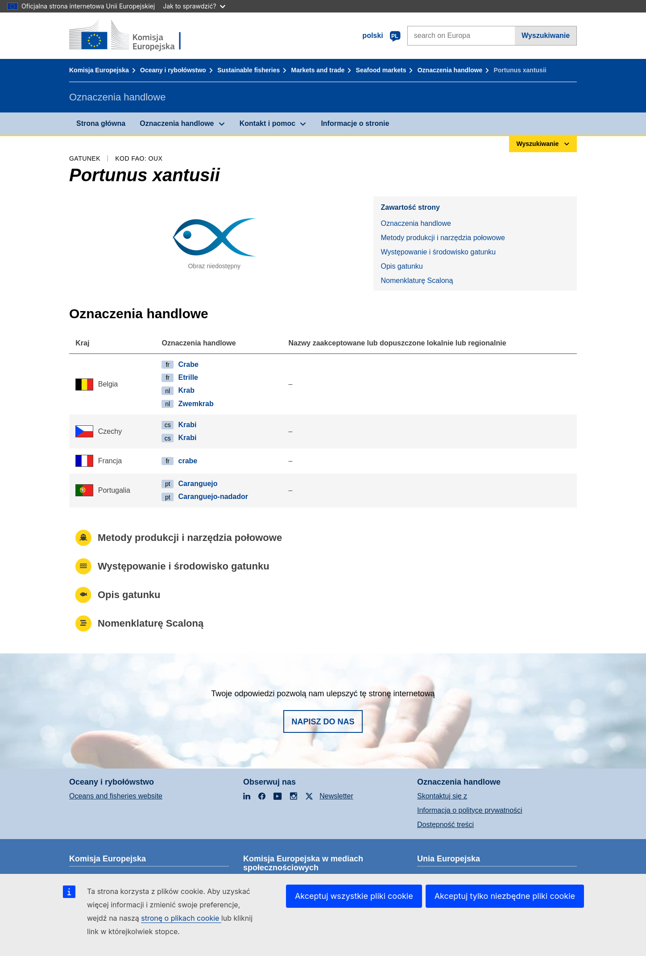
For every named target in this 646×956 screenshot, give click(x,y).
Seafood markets (381, 70)
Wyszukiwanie (546, 35)
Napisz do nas (322, 721)
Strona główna (100, 123)
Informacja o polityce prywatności (469, 810)
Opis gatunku (401, 266)
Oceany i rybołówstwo (173, 70)
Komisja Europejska (99, 70)
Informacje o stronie (355, 123)
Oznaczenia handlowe (450, 70)
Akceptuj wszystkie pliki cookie (354, 896)
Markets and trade (318, 70)
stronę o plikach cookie (181, 918)
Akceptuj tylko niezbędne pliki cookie (505, 896)
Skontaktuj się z (442, 796)
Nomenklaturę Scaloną (417, 280)
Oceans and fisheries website (115, 796)
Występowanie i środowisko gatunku (438, 252)
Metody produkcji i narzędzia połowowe (443, 237)
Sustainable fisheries (248, 70)
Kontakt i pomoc (267, 123)
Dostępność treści (445, 824)
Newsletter (336, 796)
